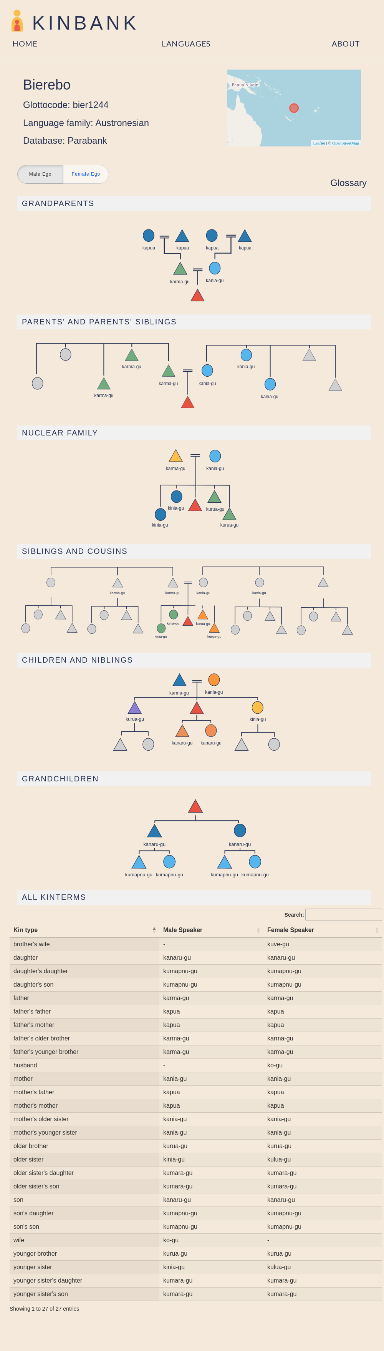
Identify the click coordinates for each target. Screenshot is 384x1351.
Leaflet (319, 143)
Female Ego (86, 174)
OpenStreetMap (345, 143)
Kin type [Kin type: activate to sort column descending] (25, 930)
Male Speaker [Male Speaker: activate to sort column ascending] (182, 930)
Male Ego (40, 174)
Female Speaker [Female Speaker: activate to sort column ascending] (290, 930)
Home (25, 43)
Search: (333, 915)
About (346, 43)
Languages (186, 43)
